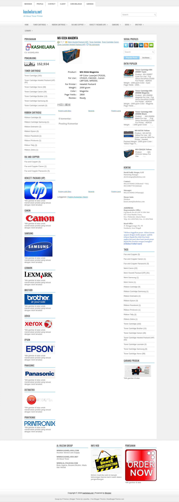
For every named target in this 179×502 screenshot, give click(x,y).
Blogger (108, 493)
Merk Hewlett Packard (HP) (78, 42)
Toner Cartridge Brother (33, 96)
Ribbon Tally (29, 145)
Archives (145, 58)
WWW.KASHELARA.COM (68, 450)
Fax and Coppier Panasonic (35, 171)
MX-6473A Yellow (142, 131)
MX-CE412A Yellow (143, 149)
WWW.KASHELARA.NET (67, 457)
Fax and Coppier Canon (34, 166)
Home (27, 24)
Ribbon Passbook (31, 136)
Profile (40, 4)
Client (63, 4)
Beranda (28, 4)
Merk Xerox (128, 282)
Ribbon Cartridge (60, 24)
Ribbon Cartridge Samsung (35, 122)
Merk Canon (129, 268)
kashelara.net (32, 12)
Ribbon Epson (30, 131)
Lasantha (86, 499)
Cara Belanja (76, 4)
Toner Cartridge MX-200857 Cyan (144, 71)
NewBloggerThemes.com (115, 499)
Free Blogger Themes (98, 499)
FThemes (65, 499)
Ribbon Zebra (30, 150)
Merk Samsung (130, 277)
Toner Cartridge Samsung (34, 101)
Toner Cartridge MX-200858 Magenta (144, 92)
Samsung (117, 24)
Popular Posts (131, 58)
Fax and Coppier (79, 24)
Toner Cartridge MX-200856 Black (144, 113)
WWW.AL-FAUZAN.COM (67, 463)
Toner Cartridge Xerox (33, 87)
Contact (51, 4)
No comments (94, 45)
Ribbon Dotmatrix (31, 127)
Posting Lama (116, 111)
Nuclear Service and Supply (68, 453)
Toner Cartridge (41, 24)
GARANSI (90, 4)
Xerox (129, 24)
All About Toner (63, 459)
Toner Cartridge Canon (33, 92)
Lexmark (29, 30)
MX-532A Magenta (67, 38)
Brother (140, 24)
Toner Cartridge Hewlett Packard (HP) (39, 80)
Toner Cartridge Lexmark (34, 105)
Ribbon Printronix (31, 140)
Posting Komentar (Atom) (77, 197)
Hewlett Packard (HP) (100, 24)
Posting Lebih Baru (64, 111)
